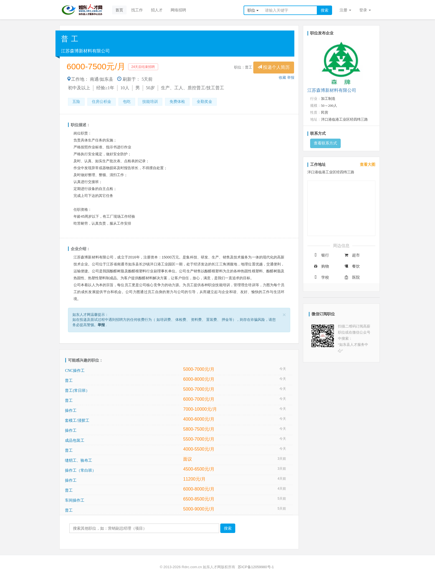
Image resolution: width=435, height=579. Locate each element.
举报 (290, 77)
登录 (365, 10)
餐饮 (352, 266)
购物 (321, 266)
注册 (345, 10)
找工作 (137, 10)
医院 (352, 277)
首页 (119, 10)
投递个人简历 (273, 67)
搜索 (324, 10)
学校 (321, 277)
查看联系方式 (325, 143)
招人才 (157, 10)
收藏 (282, 77)
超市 (352, 255)
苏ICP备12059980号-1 (256, 567)
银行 (321, 255)
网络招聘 (178, 10)
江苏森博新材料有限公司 (85, 51)
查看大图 (367, 164)
